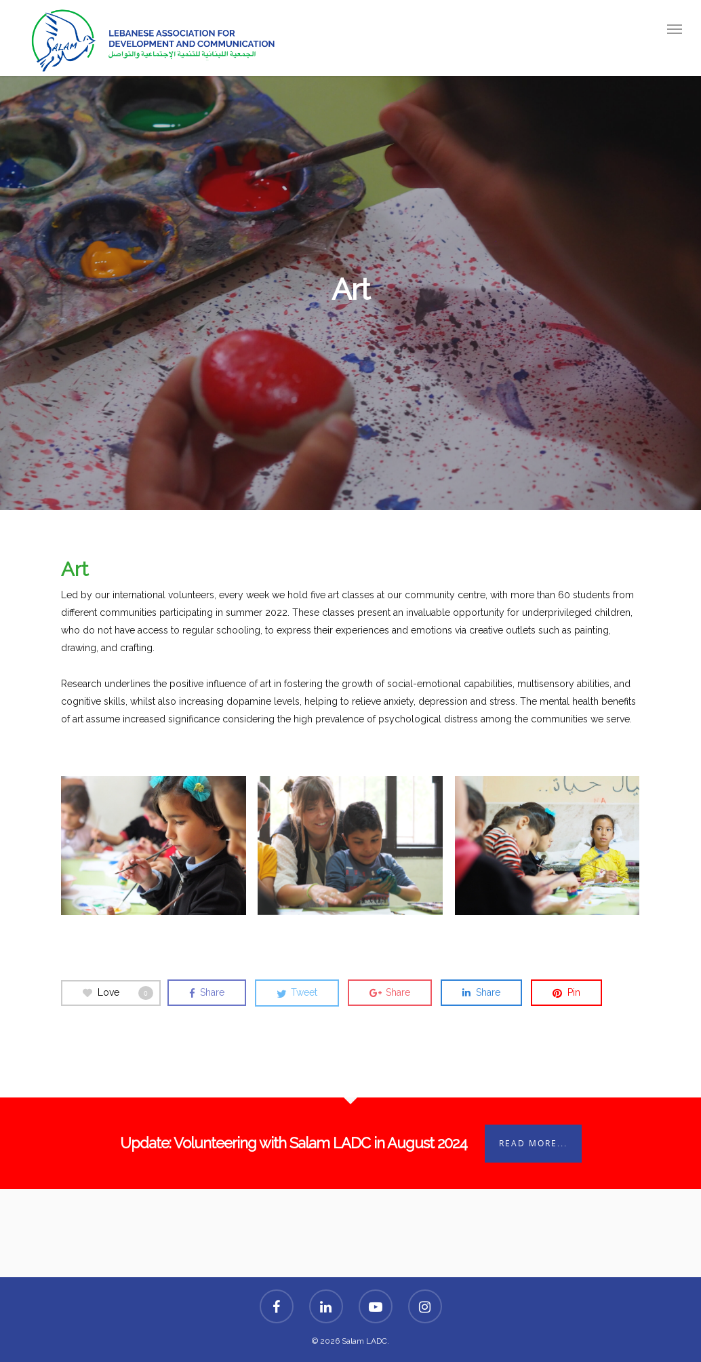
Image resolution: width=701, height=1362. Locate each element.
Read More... (533, 1143)
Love (118, 993)
